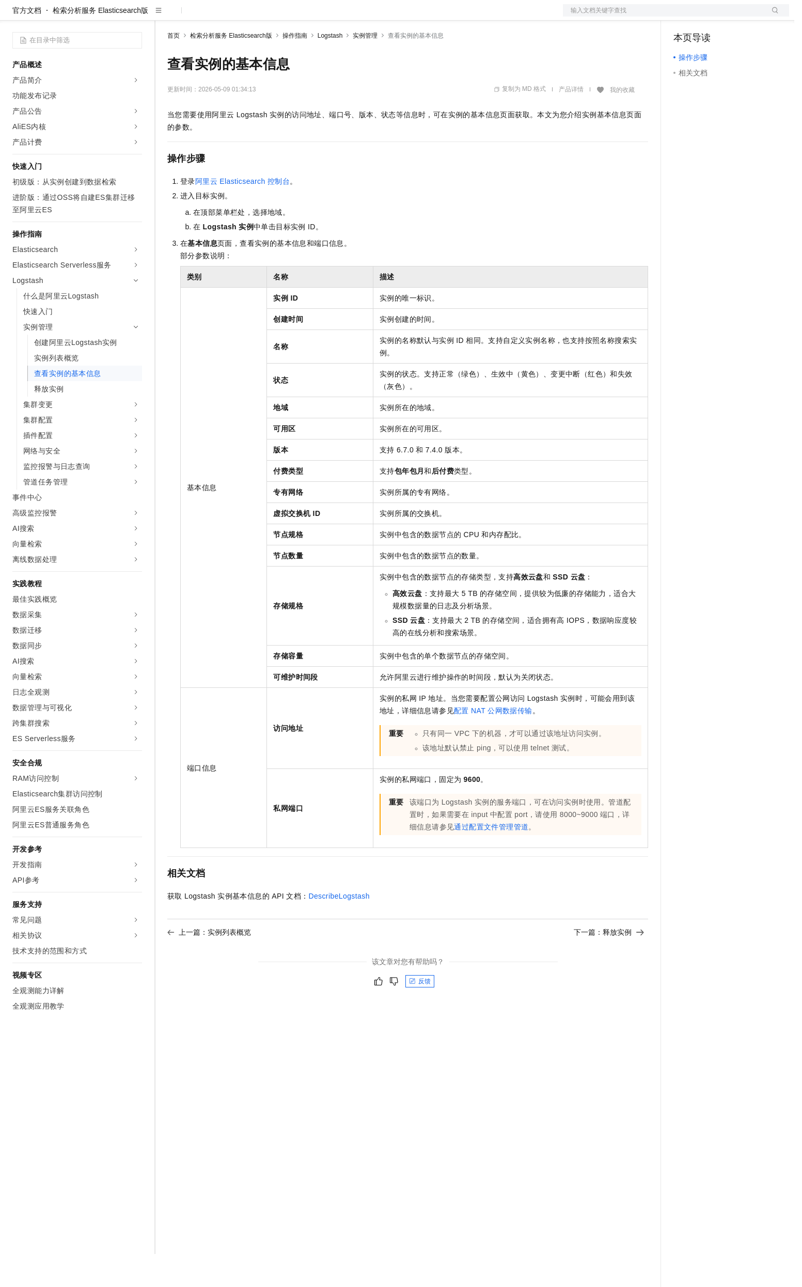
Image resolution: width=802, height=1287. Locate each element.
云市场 (251, 16)
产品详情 (571, 122)
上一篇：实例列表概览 (209, 965)
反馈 (420, 1014)
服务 (304, 16)
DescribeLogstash (338, 929)
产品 (134, 16)
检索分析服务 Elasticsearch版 (100, 43)
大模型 (106, 16)
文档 (663, 16)
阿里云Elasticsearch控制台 (242, 214)
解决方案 (166, 16)
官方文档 (26, 43)
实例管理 (365, 68)
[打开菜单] (16, 16)
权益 (198, 16)
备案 (685, 16)
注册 (734, 16)
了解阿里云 (340, 16)
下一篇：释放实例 (609, 965)
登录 (772, 16)
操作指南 (294, 68)
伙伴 (280, 16)
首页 (173, 68)
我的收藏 (622, 123)
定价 (223, 16)
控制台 (709, 16)
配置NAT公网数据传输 (493, 744)
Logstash (330, 68)
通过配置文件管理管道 (491, 860)
